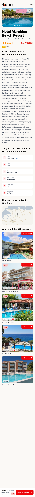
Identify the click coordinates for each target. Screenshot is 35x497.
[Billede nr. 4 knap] (19, 25)
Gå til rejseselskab (24, 492)
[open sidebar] (31, 4)
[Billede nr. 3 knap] (17, 25)
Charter (10, 39)
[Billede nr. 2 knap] (15, 25)
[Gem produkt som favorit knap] (29, 11)
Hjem (3, 39)
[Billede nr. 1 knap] (14, 25)
